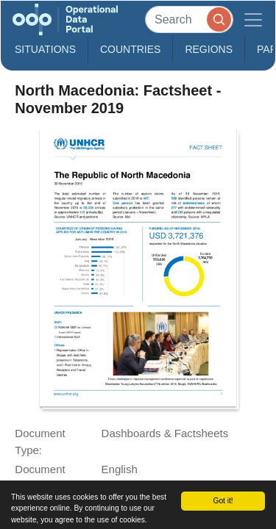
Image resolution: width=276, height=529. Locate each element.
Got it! (223, 501)
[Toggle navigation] (253, 19)
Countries (130, 49)
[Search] (189, 19)
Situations (45, 49)
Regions (209, 49)
